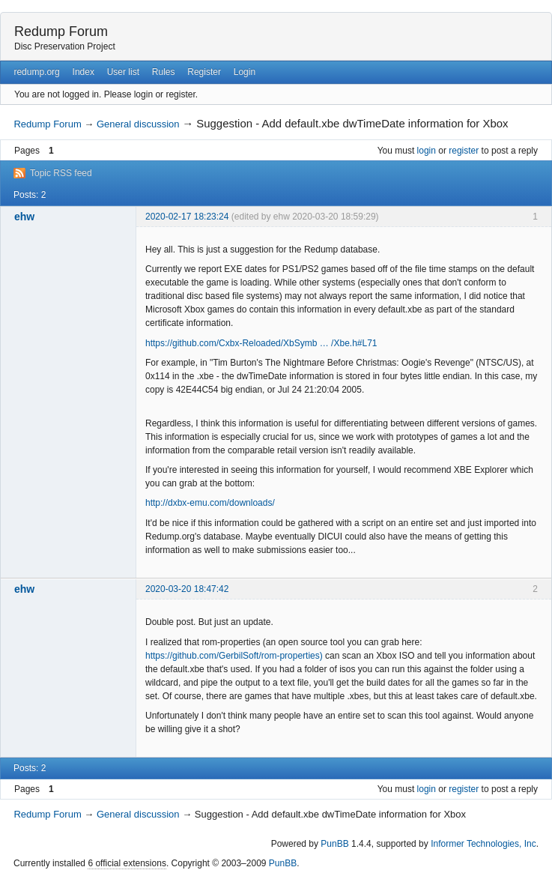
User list (123, 72)
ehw (24, 217)
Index (83, 72)
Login (244, 72)
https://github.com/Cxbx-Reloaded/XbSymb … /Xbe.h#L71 (261, 343)
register (464, 150)
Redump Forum (61, 31)
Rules (163, 72)
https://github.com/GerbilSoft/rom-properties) (234, 655)
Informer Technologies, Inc (483, 844)
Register (204, 72)
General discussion (138, 124)
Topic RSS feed (61, 173)
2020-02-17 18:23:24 (186, 216)
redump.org (36, 72)
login (426, 150)
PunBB (334, 844)
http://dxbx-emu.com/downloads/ (210, 503)
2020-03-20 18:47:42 (186, 589)
